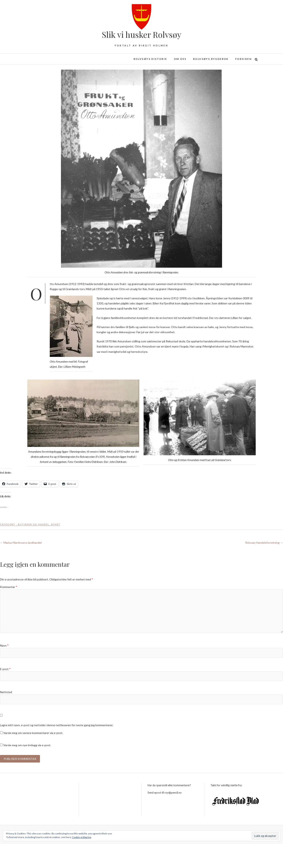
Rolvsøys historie (150, 58)
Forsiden (243, 58)
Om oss (180, 58)
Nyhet (55, 524)
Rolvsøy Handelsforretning (264, 542)
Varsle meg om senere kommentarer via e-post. (33, 733)
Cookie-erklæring (81, 837)
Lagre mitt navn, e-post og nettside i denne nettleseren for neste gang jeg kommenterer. (56, 725)
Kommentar (8, 587)
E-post (5, 669)
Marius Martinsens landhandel (21, 542)
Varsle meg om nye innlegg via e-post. (27, 745)
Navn (4, 645)
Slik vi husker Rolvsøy (141, 34)
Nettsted (6, 692)
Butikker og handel (33, 524)
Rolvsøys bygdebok (211, 58)
